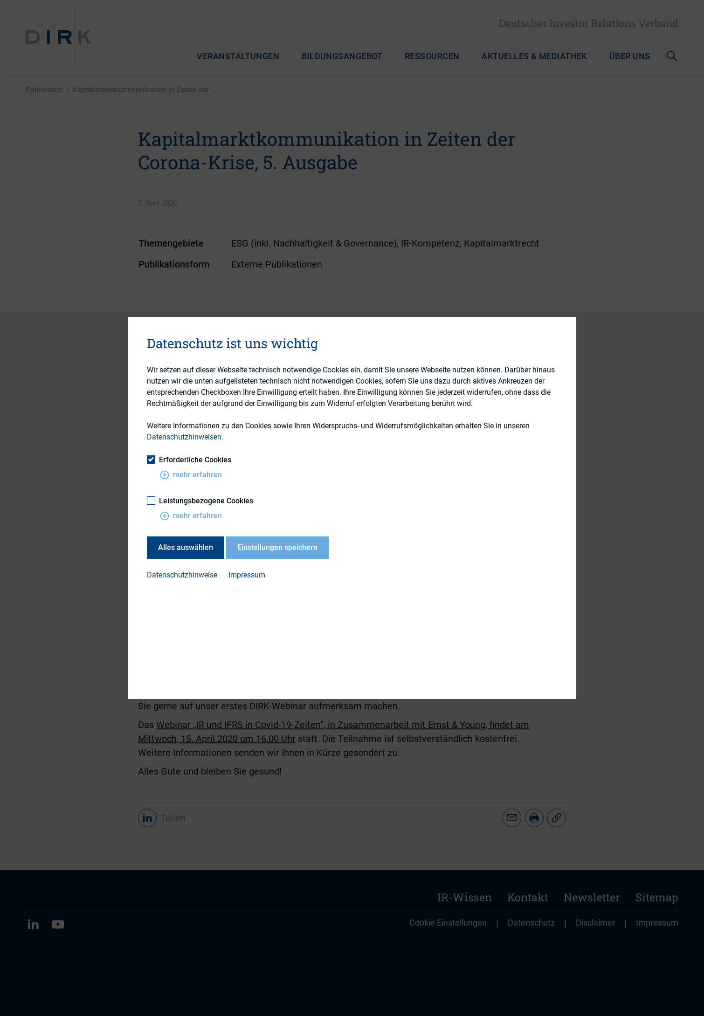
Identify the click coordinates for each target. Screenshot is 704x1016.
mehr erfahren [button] (191, 474)
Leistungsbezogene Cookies (200, 500)
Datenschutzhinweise (182, 574)
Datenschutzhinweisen (184, 436)
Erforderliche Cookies (189, 459)
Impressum (246, 574)
